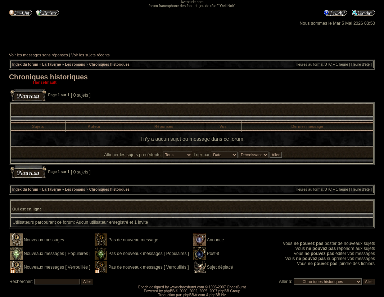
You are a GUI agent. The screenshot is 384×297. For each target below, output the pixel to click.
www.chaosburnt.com (187, 287)
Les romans (75, 64)
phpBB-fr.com (194, 295)
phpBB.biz (217, 295)
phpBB (169, 291)
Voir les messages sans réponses (38, 55)
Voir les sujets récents (90, 55)
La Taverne (51, 64)
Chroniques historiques (109, 64)
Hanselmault (45, 82)
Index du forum (25, 64)
